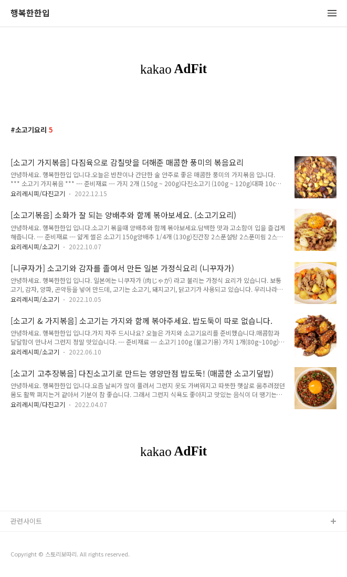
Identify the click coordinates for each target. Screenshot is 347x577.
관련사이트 (26, 521)
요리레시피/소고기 (34, 246)
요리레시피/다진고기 (37, 193)
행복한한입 (30, 13)
